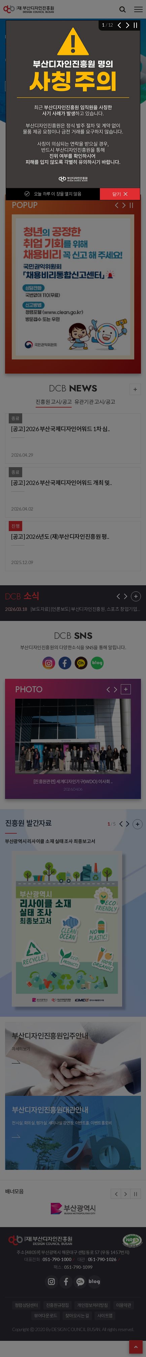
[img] (73, 104)
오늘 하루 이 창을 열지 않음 (57, 194)
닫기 (119, 194)
